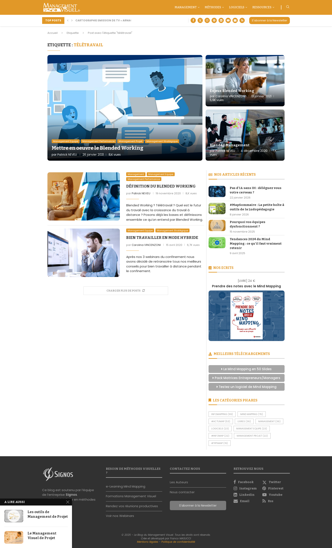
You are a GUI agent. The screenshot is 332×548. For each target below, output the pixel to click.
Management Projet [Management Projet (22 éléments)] (252, 435)
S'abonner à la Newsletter (269, 20)
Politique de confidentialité (178, 542)
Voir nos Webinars (120, 516)
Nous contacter (182, 492)
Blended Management (229, 145)
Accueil (52, 33)
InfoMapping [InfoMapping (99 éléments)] (222, 414)
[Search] (288, 7)
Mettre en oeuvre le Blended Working (97, 148)
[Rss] (242, 20)
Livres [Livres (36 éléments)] (244, 421)
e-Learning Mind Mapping (125, 486)
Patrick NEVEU (67, 154)
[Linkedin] (221, 20)
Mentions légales (147, 542)
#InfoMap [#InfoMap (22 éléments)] (220, 435)
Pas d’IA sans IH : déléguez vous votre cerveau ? (255, 190)
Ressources (261, 7)
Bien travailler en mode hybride (162, 237)
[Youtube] (228, 20)
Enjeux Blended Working (232, 91)
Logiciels (236, 7)
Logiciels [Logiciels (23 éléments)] (220, 428)
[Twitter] (200, 20)
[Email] (235, 20)
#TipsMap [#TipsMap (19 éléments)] (219, 443)
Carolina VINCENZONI (231, 96)
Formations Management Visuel (131, 496)
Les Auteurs (179, 482)
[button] (67, 20)
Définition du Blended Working (161, 186)
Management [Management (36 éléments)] (269, 421)
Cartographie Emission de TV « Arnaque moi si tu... (113, 20)
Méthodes (213, 7)
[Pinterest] (214, 20)
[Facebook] (193, 20)
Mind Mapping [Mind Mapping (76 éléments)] (251, 414)
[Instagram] (207, 20)
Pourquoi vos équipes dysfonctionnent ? (247, 224)
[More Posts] (125, 290)
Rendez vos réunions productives (132, 506)
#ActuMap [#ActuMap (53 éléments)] (220, 421)
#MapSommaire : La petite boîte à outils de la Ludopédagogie (257, 207)
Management (186, 7)
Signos (71, 494)
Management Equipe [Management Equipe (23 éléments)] (251, 428)
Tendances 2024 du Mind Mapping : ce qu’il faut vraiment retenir (256, 243)
